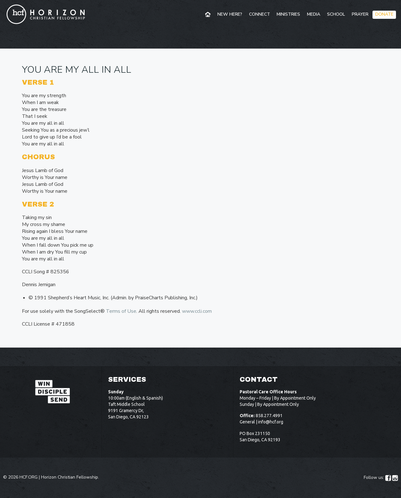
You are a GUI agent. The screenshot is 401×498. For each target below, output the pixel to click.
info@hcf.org (270, 421)
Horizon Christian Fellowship (69, 477)
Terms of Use (121, 311)
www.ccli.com (197, 311)
